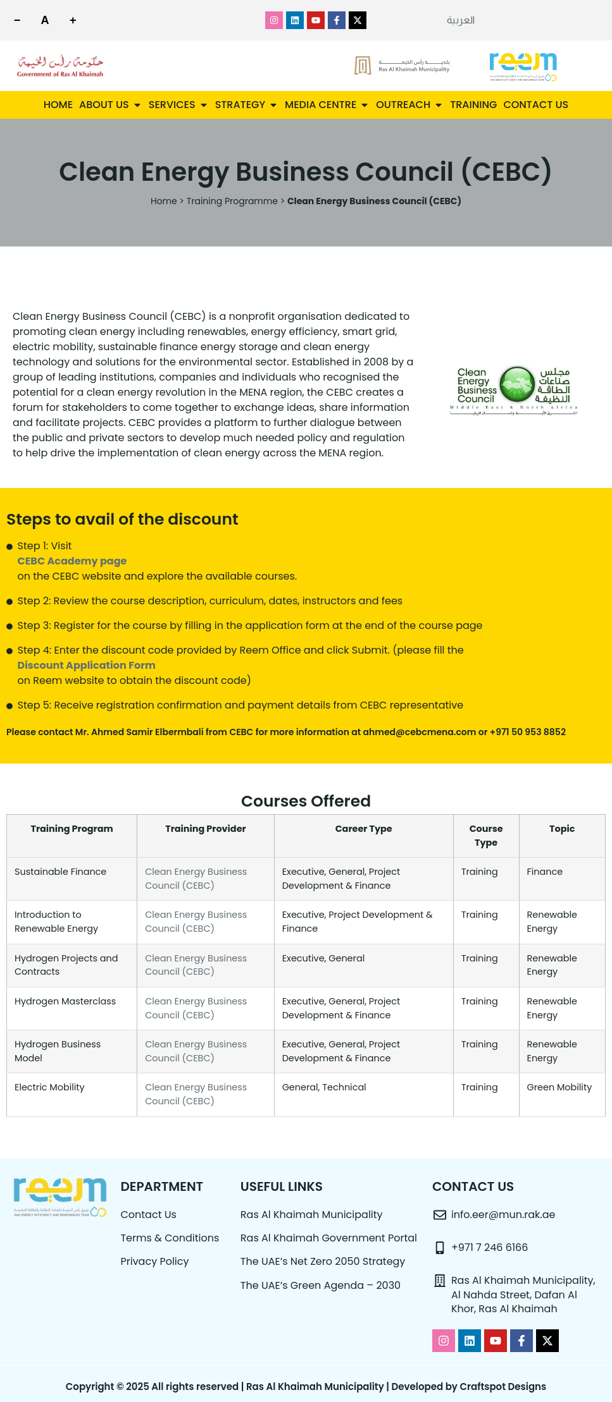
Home (164, 201)
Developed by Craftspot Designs (469, 1386)
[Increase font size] (81, 20)
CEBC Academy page (72, 561)
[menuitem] (460, 20)
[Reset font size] (50, 20)
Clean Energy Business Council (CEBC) (196, 878)
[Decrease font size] (19, 20)
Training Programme (232, 201)
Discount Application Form (87, 665)
